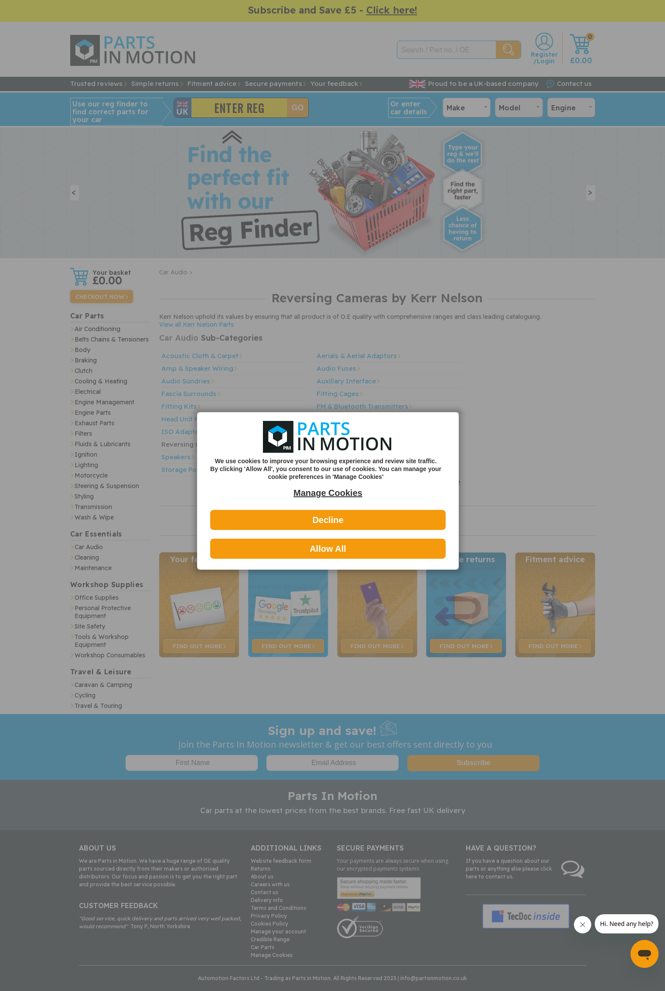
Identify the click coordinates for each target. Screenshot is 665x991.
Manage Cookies (327, 493)
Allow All (328, 549)
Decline (327, 520)
